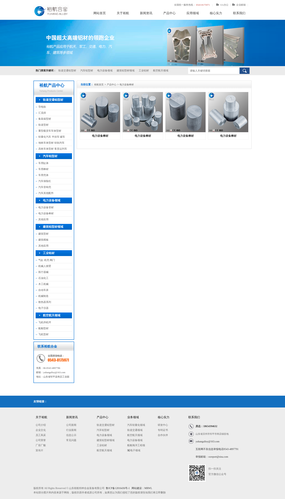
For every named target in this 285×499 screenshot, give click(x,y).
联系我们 (239, 13)
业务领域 (133, 417)
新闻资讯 (146, 13)
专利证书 (163, 430)
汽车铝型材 (86, 70)
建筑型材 (43, 233)
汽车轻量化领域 (136, 425)
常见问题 (71, 440)
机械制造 (43, 296)
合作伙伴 (163, 435)
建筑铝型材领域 (126, 70)
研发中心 (163, 425)
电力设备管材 (46, 207)
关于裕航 (123, 13)
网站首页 (99, 13)
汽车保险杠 (44, 181)
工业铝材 (144, 70)
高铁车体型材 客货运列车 (52, 148)
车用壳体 (43, 175)
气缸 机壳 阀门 (46, 260)
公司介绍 (41, 425)
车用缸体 (43, 163)
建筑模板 (43, 239)
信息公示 (71, 435)
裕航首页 (99, 84)
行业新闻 (71, 430)
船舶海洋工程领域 (136, 446)
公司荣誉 (41, 440)
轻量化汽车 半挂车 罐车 (51, 136)
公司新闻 (71, 425)
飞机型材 (43, 334)
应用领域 (192, 13)
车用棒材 (43, 169)
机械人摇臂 (44, 266)
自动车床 (43, 290)
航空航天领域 (160, 70)
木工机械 (43, 284)
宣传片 (39, 450)
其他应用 (43, 219)
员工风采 (41, 435)
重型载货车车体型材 (49, 130)
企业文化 (41, 430)
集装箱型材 (44, 118)
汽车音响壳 (44, 187)
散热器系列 (44, 302)
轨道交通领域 (134, 430)
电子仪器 (43, 308)
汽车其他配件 (46, 193)
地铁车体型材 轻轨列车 (51, 142)
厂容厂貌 (41, 445)
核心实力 (216, 13)
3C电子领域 (133, 450)
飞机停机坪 (44, 322)
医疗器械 (43, 272)
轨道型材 (43, 124)
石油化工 (43, 278)
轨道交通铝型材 (67, 70)
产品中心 (169, 13)
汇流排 (42, 112)
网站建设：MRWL (141, 488)
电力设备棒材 (46, 213)
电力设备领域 (105, 70)
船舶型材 (43, 328)
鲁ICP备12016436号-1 (118, 488)
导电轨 (42, 107)
